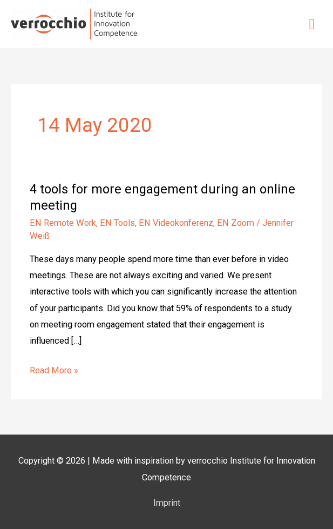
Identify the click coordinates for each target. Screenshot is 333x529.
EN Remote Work (63, 223)
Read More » (54, 369)
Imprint (166, 503)
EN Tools (117, 223)
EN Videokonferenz (176, 223)
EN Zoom (235, 223)
